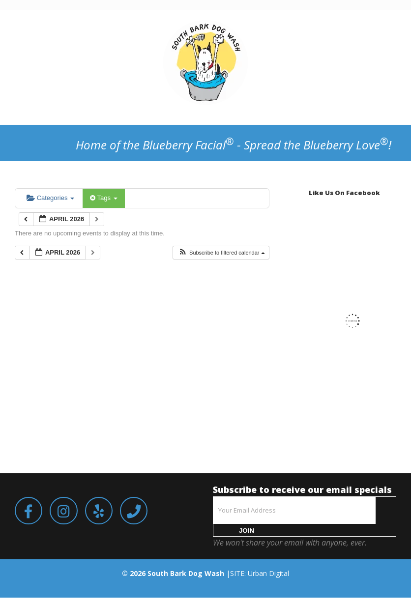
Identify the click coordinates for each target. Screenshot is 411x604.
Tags (103, 197)
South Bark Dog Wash (185, 573)
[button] (221, 252)
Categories (50, 197)
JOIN (246, 530)
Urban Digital (268, 573)
